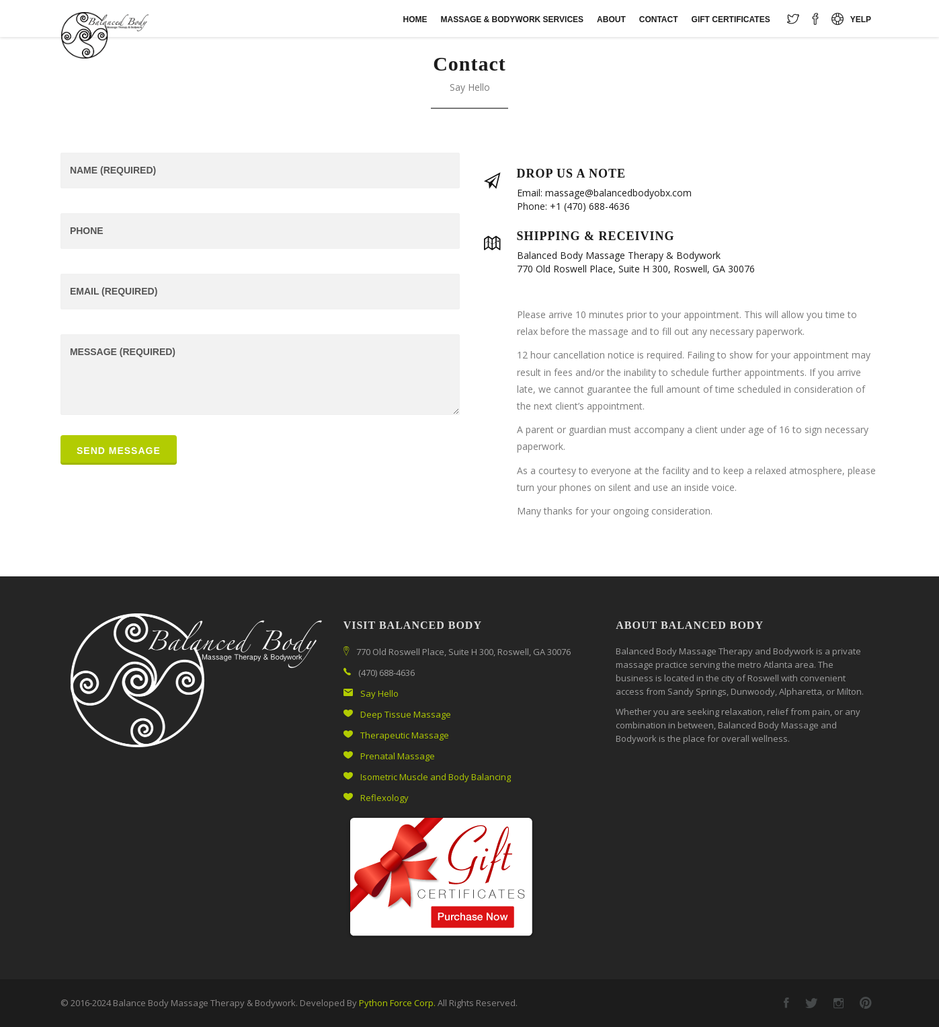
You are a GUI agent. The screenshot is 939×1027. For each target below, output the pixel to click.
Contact (658, 19)
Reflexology (384, 798)
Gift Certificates (731, 19)
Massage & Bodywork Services (512, 19)
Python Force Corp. (397, 1003)
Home (415, 19)
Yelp (860, 19)
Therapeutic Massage (404, 735)
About (611, 19)
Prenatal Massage (397, 756)
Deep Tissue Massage (405, 714)
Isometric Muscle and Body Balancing (435, 777)
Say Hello (379, 693)
